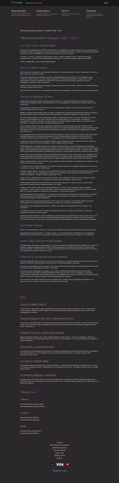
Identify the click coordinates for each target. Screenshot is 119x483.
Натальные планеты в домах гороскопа (32, 406)
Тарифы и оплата (59, 455)
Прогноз (65, 11)
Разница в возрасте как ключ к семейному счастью (46, 319)
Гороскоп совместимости (33, 304)
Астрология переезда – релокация (38, 375)
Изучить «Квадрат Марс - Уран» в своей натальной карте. (38, 61)
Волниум (17, 2)
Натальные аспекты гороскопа (32, 30)
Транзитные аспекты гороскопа (29, 419)
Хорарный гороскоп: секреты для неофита (42, 333)
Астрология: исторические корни (37, 347)
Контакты (59, 458)
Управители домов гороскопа (29, 433)
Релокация (91, 11)
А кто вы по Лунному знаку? (34, 361)
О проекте (59, 442)
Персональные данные (59, 447)
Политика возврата (59, 450)
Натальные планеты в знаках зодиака (31, 404)
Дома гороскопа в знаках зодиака (30, 431)
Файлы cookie (59, 453)
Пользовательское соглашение (59, 445)
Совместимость (43, 11)
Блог (23, 297)
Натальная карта (18, 11)
